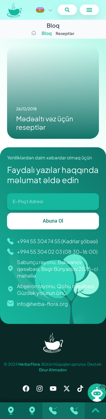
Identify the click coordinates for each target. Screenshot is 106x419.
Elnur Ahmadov (53, 369)
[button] (67, 9)
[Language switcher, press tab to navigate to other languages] (44, 10)
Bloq (47, 33)
